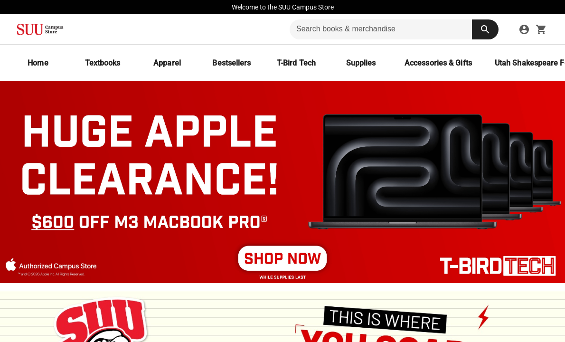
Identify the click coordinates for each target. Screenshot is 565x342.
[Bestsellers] (231, 63)
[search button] (485, 29)
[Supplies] (360, 63)
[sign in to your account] (524, 29)
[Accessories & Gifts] (438, 63)
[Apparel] (167, 63)
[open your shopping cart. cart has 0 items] (541, 29)
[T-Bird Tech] (296, 63)
